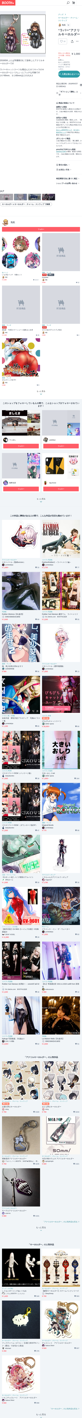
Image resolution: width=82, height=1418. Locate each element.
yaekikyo (52, 440)
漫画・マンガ (46, 272)
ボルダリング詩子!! (9, 380)
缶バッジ (5, 272)
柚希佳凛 (12, 483)
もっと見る (41, 501)
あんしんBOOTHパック (64, 130)
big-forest (52, 483)
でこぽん (12, 440)
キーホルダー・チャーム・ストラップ (68, 19)
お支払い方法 (64, 170)
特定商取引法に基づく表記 (66, 179)
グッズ (60, 14)
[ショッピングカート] (73, 3)
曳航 (13, 222)
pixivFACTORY (61, 151)
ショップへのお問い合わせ (66, 183)
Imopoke (45, 277)
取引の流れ (63, 165)
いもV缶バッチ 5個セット (12, 275)
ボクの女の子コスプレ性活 (52, 330)
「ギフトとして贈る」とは (68, 93)
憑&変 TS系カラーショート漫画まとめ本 (17, 330)
